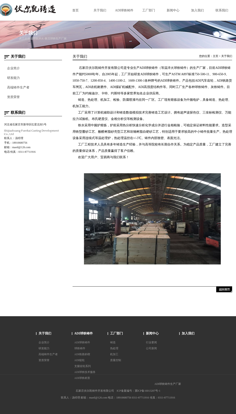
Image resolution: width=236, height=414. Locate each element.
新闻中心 (152, 333)
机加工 (114, 354)
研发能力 (13, 78)
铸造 (113, 342)
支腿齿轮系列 (82, 366)
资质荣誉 (13, 97)
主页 (216, 56)
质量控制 (115, 360)
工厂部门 (116, 333)
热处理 (114, 348)
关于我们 (227, 56)
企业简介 (13, 68)
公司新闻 (151, 348)
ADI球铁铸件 (83, 333)
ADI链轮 (79, 360)
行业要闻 (151, 342)
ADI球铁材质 (82, 378)
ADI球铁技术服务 (85, 372)
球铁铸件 (79, 348)
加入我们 (188, 333)
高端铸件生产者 (18, 87)
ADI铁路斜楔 (82, 354)
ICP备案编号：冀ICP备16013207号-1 (138, 390)
